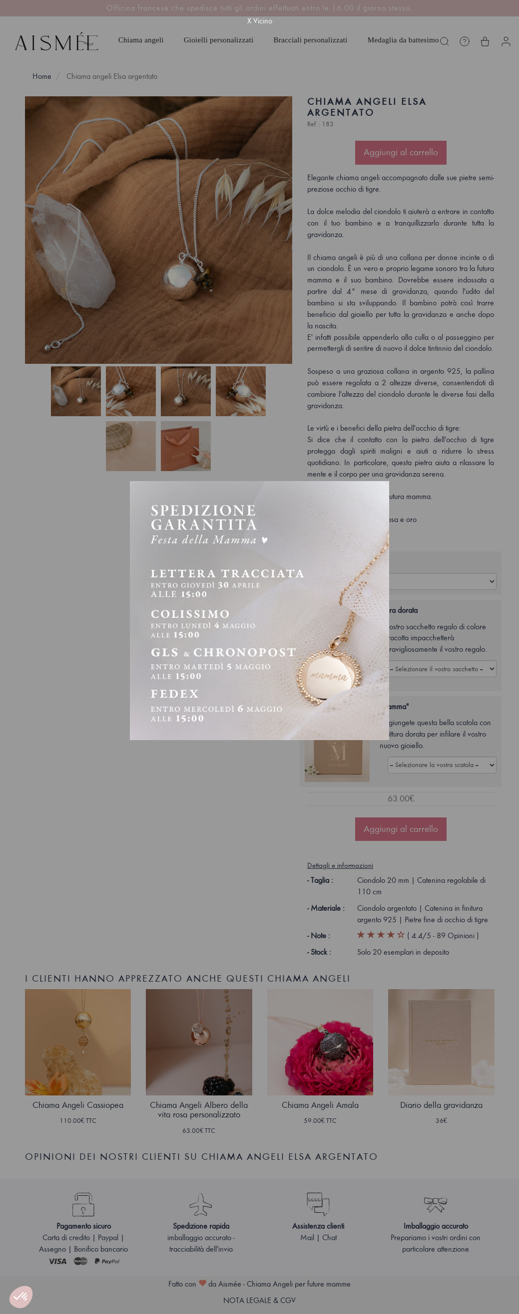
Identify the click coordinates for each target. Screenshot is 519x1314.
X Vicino (259, 20)
